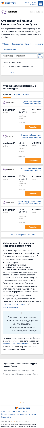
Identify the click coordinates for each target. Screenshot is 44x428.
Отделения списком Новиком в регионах (18, 371)
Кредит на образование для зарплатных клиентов (30, 169)
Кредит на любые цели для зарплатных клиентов (31, 103)
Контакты (20, 411)
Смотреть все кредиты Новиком (22, 235)
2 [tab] (23, 402)
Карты (17, 94)
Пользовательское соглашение (14, 414)
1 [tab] (21, 402)
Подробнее (33, 127)
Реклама (11, 411)
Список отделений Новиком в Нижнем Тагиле (20, 374)
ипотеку (22, 304)
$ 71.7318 (32, 2)
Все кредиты (17, 44)
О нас (3, 411)
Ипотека (27, 94)
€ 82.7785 (32, 4)
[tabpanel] (21, 369)
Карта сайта (6, 417)
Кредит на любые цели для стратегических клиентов (31, 136)
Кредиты (7, 94)
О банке (5, 44)
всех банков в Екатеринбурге (16, 343)
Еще (11, 72)
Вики (28, 411)
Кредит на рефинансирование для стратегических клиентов (29, 203)
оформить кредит (11, 304)
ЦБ (26, 2)
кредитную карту (10, 307)
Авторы (32, 414)
